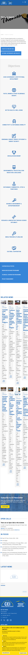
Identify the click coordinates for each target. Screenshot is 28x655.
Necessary (5, 635)
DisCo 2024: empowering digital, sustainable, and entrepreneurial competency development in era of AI (20, 319)
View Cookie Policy (5, 632)
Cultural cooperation (14, 251)
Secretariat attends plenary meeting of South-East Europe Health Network (5, 404)
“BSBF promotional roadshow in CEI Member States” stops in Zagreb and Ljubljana (12, 405)
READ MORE (4, 381)
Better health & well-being (14, 110)
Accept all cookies (23, 653)
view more (25, 591)
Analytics (4, 641)
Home (2, 34)
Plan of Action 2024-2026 (8, 48)
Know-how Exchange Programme (10, 270)
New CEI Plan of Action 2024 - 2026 (10, 538)
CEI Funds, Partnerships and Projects (11, 53)
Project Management (7, 279)
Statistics (4, 646)
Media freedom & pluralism (14, 237)
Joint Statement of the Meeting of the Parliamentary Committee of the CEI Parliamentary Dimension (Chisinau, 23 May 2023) (14, 548)
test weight (4, 540)
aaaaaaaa (3, 585)
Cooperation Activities (8, 266)
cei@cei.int (4, 617)
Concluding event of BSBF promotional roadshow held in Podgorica (5, 316)
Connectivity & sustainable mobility (14, 125)
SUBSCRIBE (5, 506)
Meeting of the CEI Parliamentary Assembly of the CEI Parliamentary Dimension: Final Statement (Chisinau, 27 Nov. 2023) (14, 554)
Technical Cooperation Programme (11, 274)
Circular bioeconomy (14, 156)
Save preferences (6, 652)
